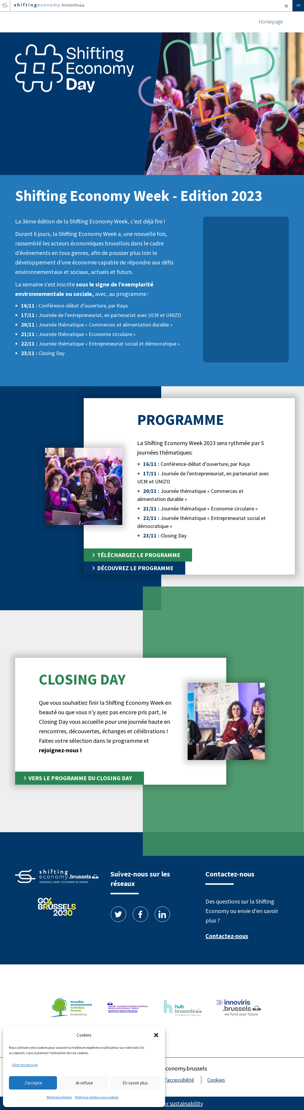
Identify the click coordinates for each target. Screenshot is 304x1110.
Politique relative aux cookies (96, 1097)
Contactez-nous (226, 935)
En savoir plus (135, 1083)
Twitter (118, 914)
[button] (156, 1035)
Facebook (140, 914)
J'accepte (33, 1083)
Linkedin (162, 914)
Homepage (271, 21)
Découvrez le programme (135, 568)
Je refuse (84, 1083)
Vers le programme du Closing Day (80, 778)
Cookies (216, 1079)
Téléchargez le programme (138, 555)
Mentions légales (59, 1097)
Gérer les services (25, 1064)
